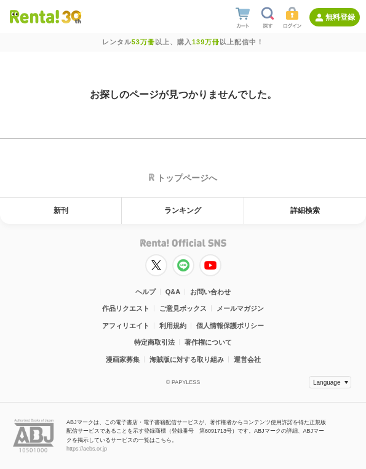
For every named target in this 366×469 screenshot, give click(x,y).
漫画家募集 (123, 359)
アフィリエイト (125, 325)
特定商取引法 (154, 342)
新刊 (61, 210)
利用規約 (172, 325)
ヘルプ (145, 291)
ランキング (182, 210)
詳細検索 (305, 210)
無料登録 (340, 17)
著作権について (208, 342)
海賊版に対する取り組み (186, 359)
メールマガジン (240, 308)
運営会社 (247, 359)
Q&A (172, 291)
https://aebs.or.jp (86, 449)
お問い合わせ (210, 291)
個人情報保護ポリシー (230, 325)
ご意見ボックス (183, 308)
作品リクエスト (125, 308)
